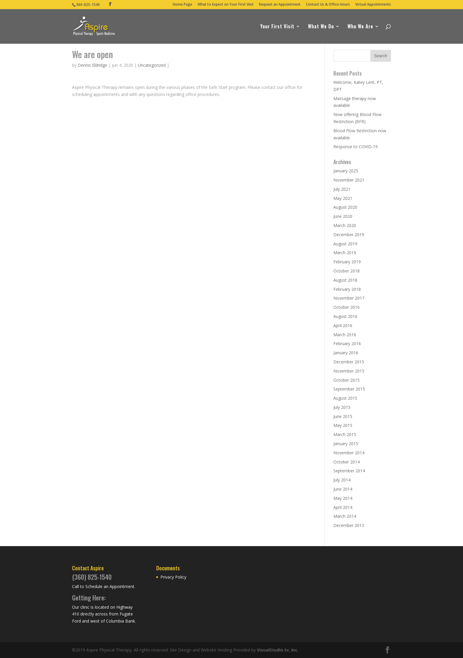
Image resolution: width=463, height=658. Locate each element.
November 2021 (348, 180)
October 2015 (346, 380)
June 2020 (342, 216)
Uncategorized (152, 65)
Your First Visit (277, 27)
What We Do (321, 27)
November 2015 (348, 371)
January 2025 (345, 171)
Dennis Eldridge (92, 65)
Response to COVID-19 (355, 146)
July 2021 (341, 189)
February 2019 (347, 261)
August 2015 (345, 398)
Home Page (182, 5)
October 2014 (346, 462)
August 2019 (345, 243)
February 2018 (347, 289)
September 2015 (349, 389)
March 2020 (344, 225)
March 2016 (344, 334)
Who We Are (360, 27)
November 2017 (348, 298)
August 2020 (345, 207)
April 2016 (342, 325)
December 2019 (348, 234)
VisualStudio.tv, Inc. (278, 650)
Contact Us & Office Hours (328, 5)
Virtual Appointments (373, 5)
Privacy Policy (173, 577)
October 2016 (346, 307)
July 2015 (341, 407)
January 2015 (345, 443)
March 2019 (344, 252)
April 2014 (342, 507)
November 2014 (348, 452)
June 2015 (342, 416)
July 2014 (341, 480)
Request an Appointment (280, 5)
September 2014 (349, 471)
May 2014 (342, 498)
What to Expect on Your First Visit (226, 5)
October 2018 (346, 271)
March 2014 (344, 516)
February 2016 (347, 343)
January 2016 (345, 352)
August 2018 (345, 280)
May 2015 (342, 425)
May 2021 (342, 198)
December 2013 (348, 525)
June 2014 (342, 489)
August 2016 (345, 316)
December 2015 (348, 362)
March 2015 (344, 434)
